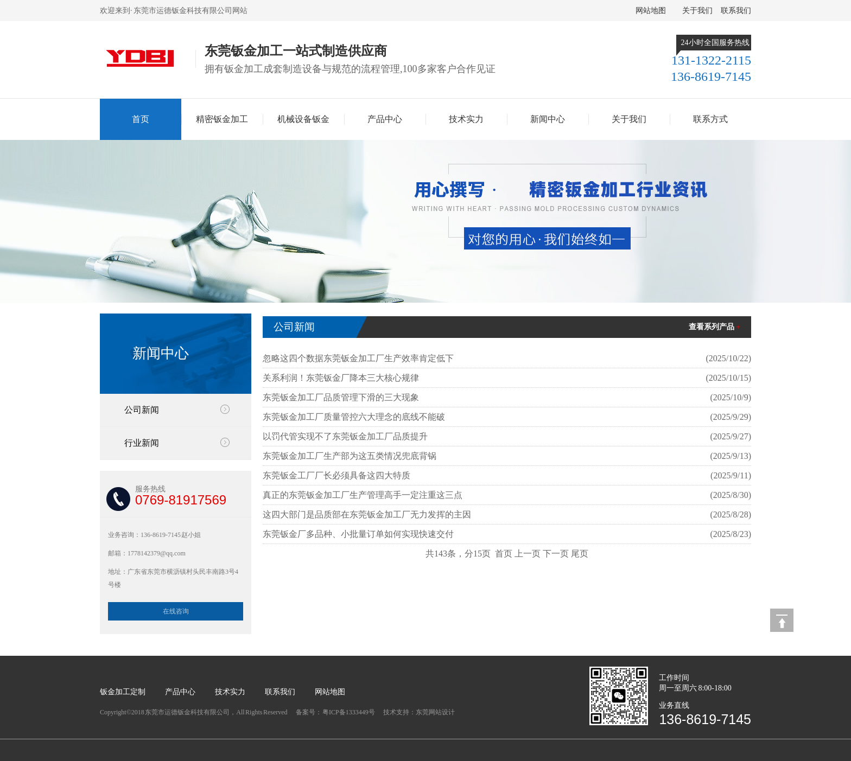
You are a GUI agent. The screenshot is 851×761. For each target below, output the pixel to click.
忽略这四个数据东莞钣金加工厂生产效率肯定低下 (358, 358)
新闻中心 (547, 119)
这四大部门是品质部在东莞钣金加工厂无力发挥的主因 (367, 514)
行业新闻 (141, 442)
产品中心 (384, 119)
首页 (140, 119)
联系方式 (710, 119)
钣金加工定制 (122, 692)
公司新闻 (141, 409)
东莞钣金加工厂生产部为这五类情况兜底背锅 (349, 456)
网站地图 (651, 11)
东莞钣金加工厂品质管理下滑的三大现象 (341, 397)
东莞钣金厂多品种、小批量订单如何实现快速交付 (358, 534)
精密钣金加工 (222, 119)
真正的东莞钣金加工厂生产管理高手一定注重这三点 (362, 495)
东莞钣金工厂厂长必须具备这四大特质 (336, 475)
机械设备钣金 (303, 119)
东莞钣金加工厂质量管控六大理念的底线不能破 (354, 416)
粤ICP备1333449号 (349, 712)
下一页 (556, 553)
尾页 (579, 553)
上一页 (528, 553)
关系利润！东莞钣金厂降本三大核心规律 (341, 377)
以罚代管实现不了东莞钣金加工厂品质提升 (345, 436)
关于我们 (697, 11)
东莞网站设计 (435, 712)
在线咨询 (176, 611)
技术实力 (466, 119)
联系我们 (736, 11)
